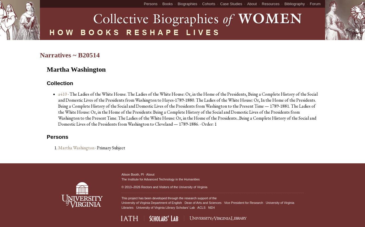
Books (168, 4)
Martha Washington (76, 148)
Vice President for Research (243, 202)
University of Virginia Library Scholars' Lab (165, 207)
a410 (62, 94)
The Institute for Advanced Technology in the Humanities (160, 179)
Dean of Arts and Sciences (203, 202)
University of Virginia (193, 187)
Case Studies (231, 4)
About (252, 4)
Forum (315, 4)
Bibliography (295, 4)
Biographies (187, 4)
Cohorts (208, 4)
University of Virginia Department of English (151, 202)
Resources (270, 4)
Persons (151, 4)
